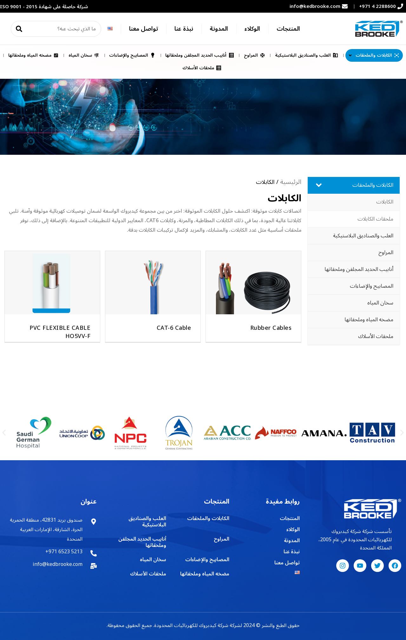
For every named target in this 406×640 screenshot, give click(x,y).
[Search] (19, 28)
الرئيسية (290, 182)
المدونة (219, 29)
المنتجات (288, 29)
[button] (4, 433)
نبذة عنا (183, 29)
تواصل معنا (143, 29)
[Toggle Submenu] (319, 185)
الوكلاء (252, 29)
